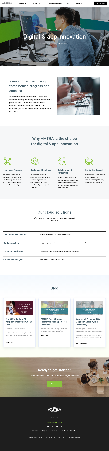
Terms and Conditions (74, 437)
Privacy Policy (61, 437)
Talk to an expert (54, 384)
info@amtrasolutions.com (54, 422)
